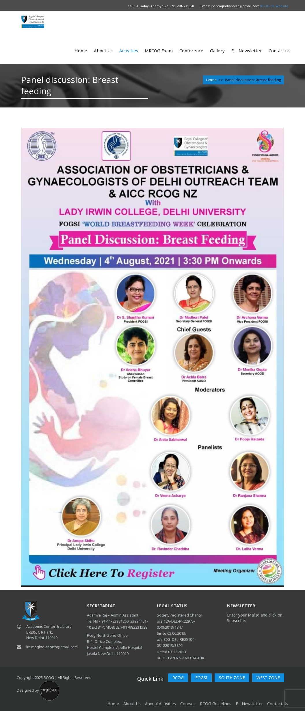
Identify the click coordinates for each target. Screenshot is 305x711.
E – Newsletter (246, 50)
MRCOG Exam (159, 50)
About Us (103, 50)
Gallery (217, 50)
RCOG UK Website (274, 6)
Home (81, 50)
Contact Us (277, 703)
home (113, 703)
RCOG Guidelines (215, 703)
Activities (128, 50)
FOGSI (201, 677)
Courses (188, 703)
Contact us (279, 50)
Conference (191, 50)
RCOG (178, 677)
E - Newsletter (249, 703)
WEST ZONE (268, 677)
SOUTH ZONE (232, 677)
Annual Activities (160, 703)
